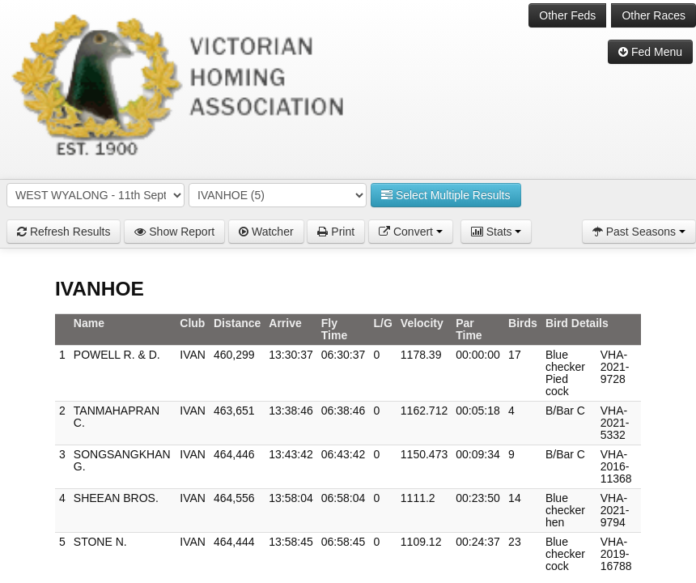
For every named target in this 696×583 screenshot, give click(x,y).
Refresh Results (63, 231)
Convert (411, 231)
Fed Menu (650, 51)
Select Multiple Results (446, 195)
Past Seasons (638, 231)
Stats (496, 231)
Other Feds (567, 15)
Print (335, 231)
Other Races (653, 15)
